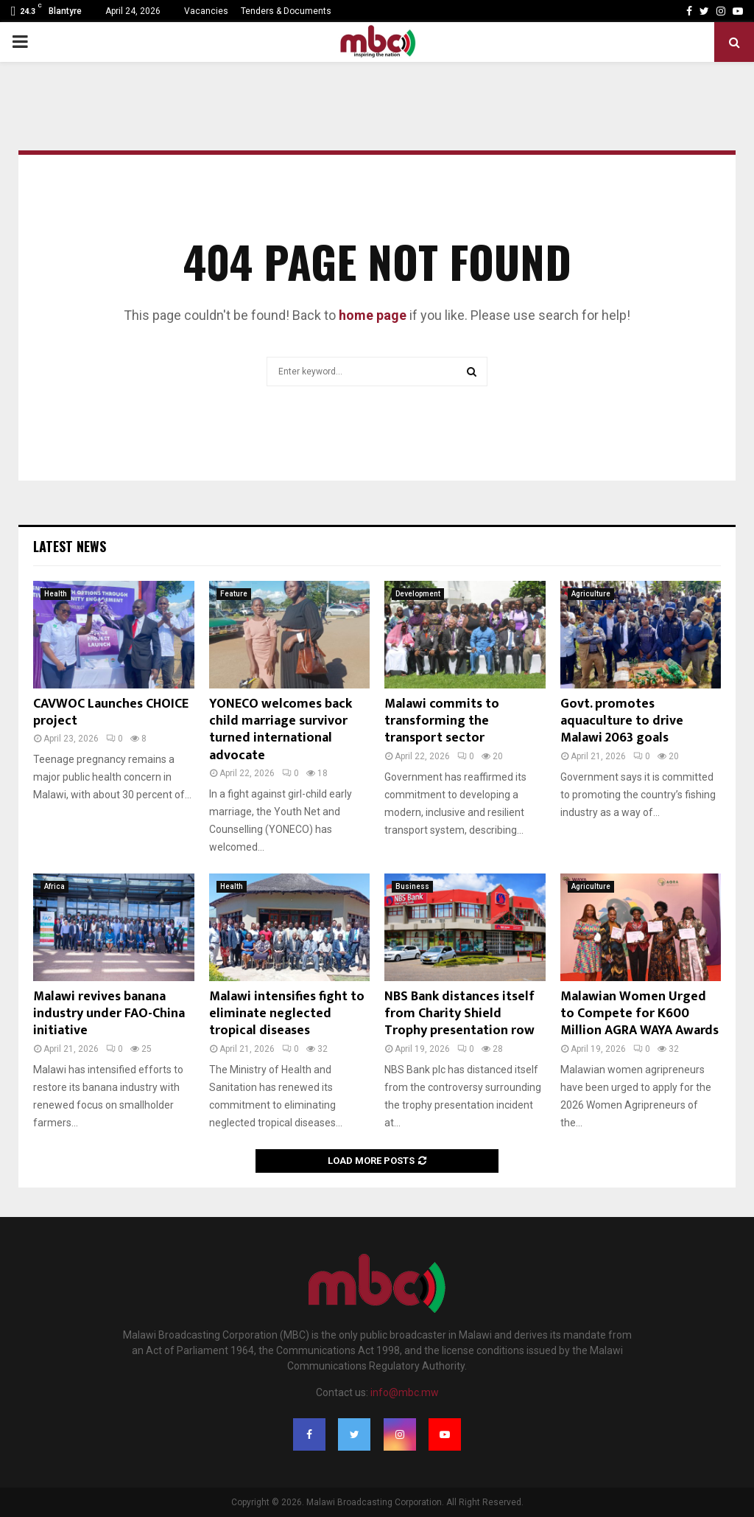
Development (417, 594)
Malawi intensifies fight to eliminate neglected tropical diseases (286, 1014)
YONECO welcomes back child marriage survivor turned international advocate (280, 730)
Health (55, 594)
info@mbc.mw (404, 1392)
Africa (54, 886)
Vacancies (206, 11)
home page (372, 315)
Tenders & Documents (286, 11)
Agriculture (590, 594)
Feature (233, 594)
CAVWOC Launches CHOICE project (110, 712)
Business (412, 886)
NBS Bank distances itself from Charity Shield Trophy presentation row (459, 1014)
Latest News (69, 546)
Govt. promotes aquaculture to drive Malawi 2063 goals (621, 721)
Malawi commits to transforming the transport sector (441, 721)
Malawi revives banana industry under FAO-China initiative (109, 1014)
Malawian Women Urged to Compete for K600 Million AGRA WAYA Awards (639, 1014)
